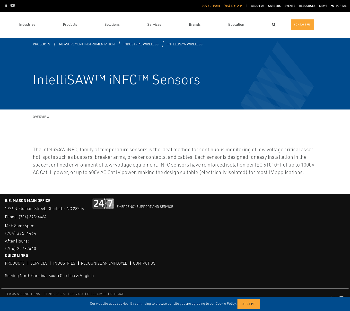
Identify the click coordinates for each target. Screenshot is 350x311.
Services (38, 263)
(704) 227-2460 (20, 248)
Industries (64, 263)
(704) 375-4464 (32, 216)
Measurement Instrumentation (87, 44)
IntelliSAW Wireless (184, 44)
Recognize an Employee (104, 263)
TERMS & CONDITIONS (22, 294)
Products (41, 44)
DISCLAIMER (97, 294)
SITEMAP (117, 294)
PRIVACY (77, 294)
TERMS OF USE (55, 294)
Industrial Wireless (140, 44)
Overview (41, 117)
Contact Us (144, 263)
